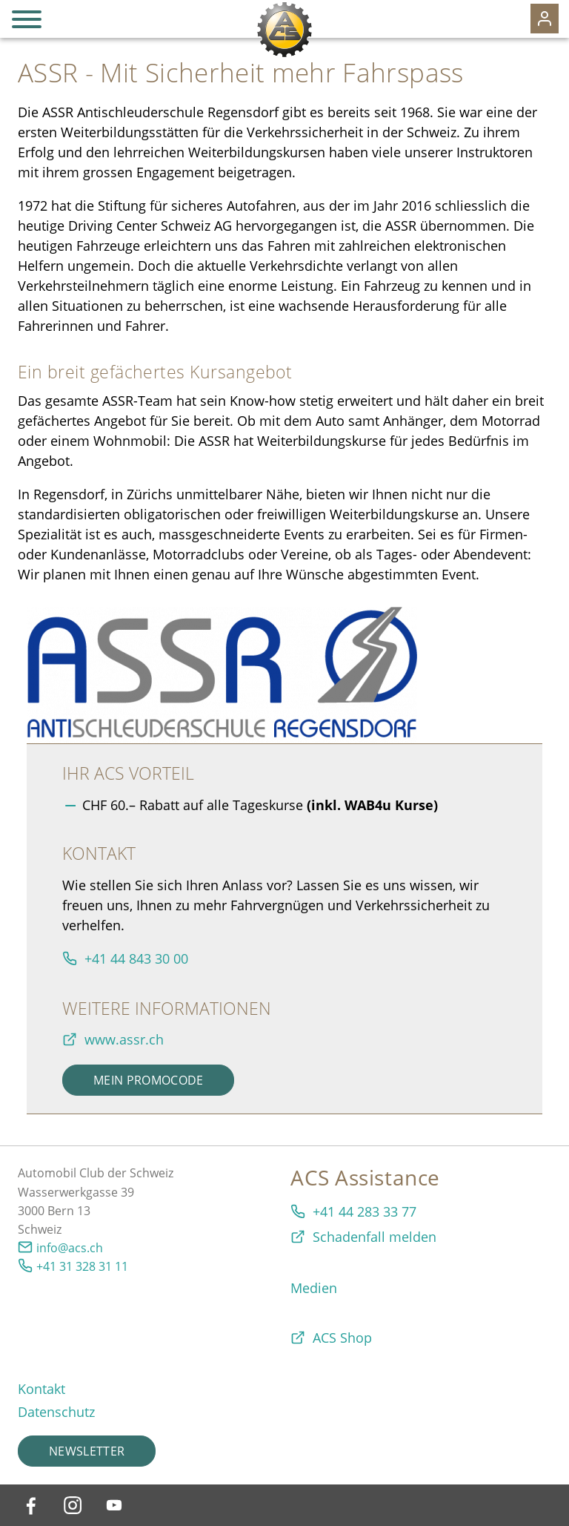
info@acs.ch (69, 1248)
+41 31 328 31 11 (82, 1266)
